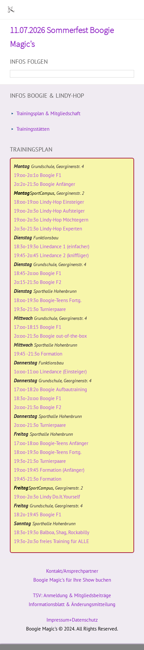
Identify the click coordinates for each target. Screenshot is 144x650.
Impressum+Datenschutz (72, 620)
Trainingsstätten (32, 129)
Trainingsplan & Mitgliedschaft (48, 113)
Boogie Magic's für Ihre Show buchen (72, 580)
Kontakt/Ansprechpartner (72, 571)
